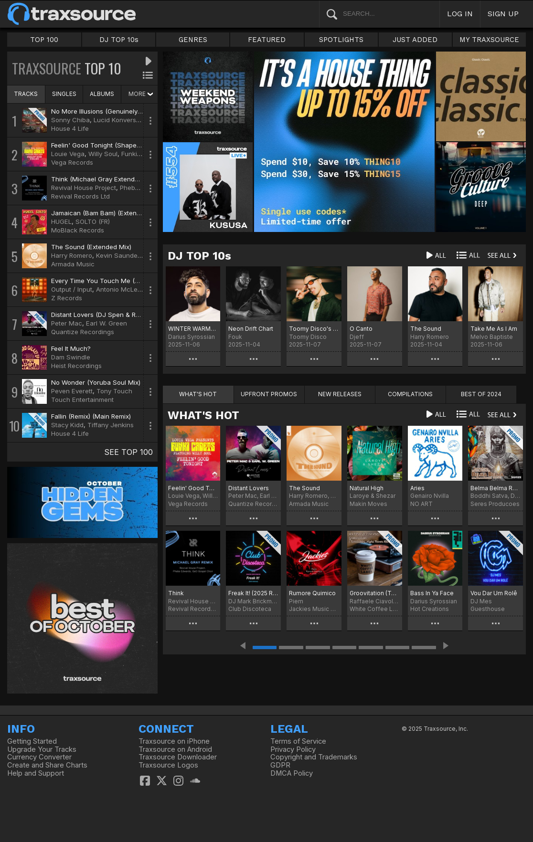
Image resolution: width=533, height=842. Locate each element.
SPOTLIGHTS (341, 39)
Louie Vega (68, 154)
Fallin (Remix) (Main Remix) (91, 416)
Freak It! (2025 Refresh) (253, 593)
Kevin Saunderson (123, 255)
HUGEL (61, 221)
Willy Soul (102, 154)
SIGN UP (503, 13)
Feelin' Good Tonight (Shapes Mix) (102, 145)
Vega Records (72, 162)
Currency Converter (39, 757)
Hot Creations (429, 608)
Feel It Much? (71, 348)
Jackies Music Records (314, 608)
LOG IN (460, 13)
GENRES (193, 39)
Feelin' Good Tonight (193, 488)
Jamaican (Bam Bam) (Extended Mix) (106, 213)
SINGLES (64, 93)
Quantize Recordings (82, 332)
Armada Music (73, 264)
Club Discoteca (249, 608)
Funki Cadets (140, 154)
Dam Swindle (70, 357)
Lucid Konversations (124, 120)
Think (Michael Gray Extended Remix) (107, 179)
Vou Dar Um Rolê (493, 593)
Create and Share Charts (47, 765)
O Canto (361, 328)
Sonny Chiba (70, 120)
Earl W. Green (106, 323)
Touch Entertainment (82, 399)
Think (176, 593)
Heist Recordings (76, 365)
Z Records (66, 298)
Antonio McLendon (124, 289)
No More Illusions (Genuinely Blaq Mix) (109, 111)
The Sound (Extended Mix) (91, 247)
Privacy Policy (293, 749)
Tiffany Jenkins (110, 425)
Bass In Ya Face (432, 593)
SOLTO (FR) (92, 221)
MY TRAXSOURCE (489, 39)
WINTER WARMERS (193, 328)
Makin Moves (368, 503)
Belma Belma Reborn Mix (495, 488)
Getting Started (32, 741)
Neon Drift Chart (250, 328)
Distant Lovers (248, 488)
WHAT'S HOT (203, 415)
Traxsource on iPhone (174, 741)
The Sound (425, 328)
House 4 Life (70, 128)
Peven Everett (72, 391)
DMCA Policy (291, 773)
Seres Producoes (495, 503)
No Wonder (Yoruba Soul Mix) (95, 382)
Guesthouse (487, 608)
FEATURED (267, 39)
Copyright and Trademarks (313, 757)
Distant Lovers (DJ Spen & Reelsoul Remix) (115, 314)
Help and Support (35, 773)
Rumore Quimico (312, 593)
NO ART (421, 503)
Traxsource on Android (175, 749)
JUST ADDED (415, 39)
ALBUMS (102, 93)
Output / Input (71, 289)
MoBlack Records (77, 230)
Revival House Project (83, 187)
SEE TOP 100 (128, 452)
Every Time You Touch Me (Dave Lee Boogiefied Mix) (131, 280)
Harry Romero (71, 255)
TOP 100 (44, 39)
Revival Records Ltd (80, 196)
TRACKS (26, 93)
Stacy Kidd (67, 425)
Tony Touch (114, 391)
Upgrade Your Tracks (41, 749)
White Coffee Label (375, 608)
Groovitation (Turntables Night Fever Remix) (375, 593)
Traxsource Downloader (178, 757)
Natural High (367, 488)
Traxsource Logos (168, 765)
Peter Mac (66, 323)
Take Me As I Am (493, 328)
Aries (417, 488)
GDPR (280, 765)
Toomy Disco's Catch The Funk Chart (314, 328)
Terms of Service (298, 741)
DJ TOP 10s (119, 39)
